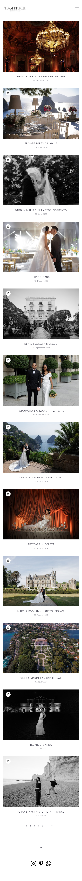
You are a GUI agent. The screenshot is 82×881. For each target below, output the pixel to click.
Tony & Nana (41, 277)
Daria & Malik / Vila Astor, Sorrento (41, 210)
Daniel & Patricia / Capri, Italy (41, 477)
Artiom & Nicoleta (41, 544)
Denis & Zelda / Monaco (41, 343)
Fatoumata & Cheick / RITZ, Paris (41, 410)
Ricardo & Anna (41, 744)
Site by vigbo (41, 873)
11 (52, 825)
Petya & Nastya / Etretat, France (41, 811)
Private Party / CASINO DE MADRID (41, 76)
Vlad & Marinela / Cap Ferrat (41, 678)
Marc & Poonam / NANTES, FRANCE (41, 611)
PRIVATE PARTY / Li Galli (41, 143)
